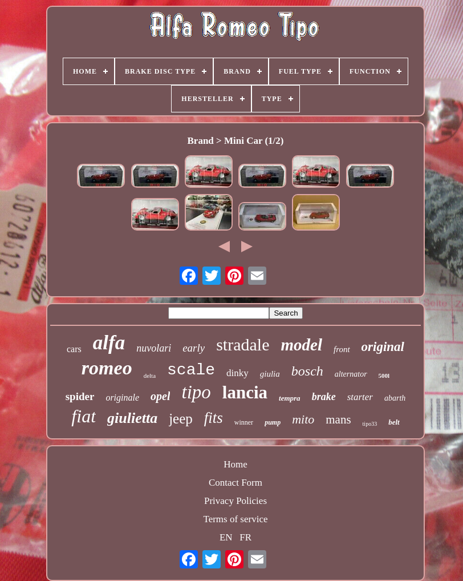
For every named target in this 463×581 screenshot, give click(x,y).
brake (324, 396)
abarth (394, 398)
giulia (270, 373)
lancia (244, 392)
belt (394, 422)
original (383, 347)
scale (191, 370)
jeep (181, 418)
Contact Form (235, 482)
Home (235, 464)
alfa (109, 343)
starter (360, 397)
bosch (307, 371)
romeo (107, 367)
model (301, 345)
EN (226, 537)
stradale (242, 344)
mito (303, 419)
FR (245, 537)
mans (338, 419)
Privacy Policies (235, 500)
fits (213, 417)
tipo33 (370, 424)
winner (243, 422)
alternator (351, 374)
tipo (195, 392)
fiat (83, 416)
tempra (289, 398)
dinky (237, 373)
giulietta (132, 418)
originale (122, 397)
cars (74, 349)
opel (160, 396)
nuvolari (153, 348)
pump (273, 422)
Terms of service (235, 519)
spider (80, 396)
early (193, 348)
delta (150, 375)
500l (384, 375)
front (342, 349)
